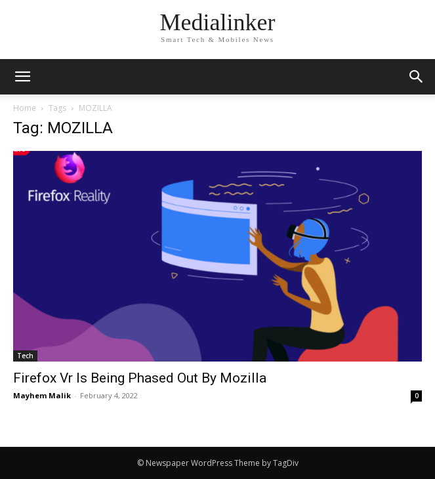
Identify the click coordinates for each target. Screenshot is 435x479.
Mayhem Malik (42, 395)
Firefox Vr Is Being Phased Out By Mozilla (139, 378)
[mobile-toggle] (22, 76)
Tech (25, 355)
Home (24, 108)
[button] (416, 76)
